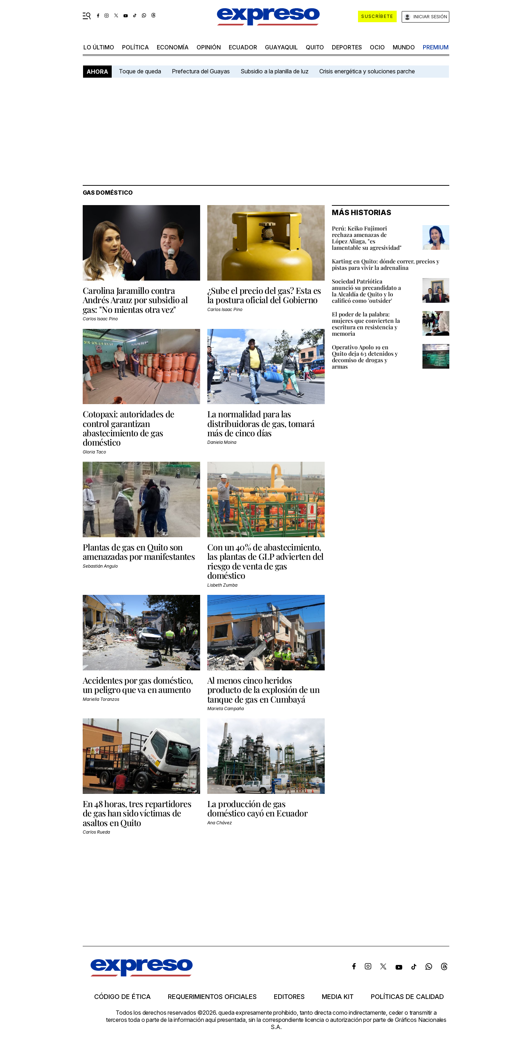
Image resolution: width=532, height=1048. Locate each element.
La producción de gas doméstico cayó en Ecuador (257, 808)
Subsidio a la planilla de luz (275, 71)
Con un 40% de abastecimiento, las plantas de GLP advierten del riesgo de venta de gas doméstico (265, 561)
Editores (289, 997)
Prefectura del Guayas (201, 71)
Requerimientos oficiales (212, 997)
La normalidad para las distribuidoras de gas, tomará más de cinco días (261, 423)
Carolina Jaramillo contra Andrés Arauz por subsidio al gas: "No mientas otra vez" (135, 300)
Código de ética (122, 997)
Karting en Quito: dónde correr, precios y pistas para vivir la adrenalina (385, 264)
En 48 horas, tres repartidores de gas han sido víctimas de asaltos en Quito (137, 813)
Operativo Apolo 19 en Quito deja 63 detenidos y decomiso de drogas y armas (365, 356)
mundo (404, 47)
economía (173, 47)
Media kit (338, 997)
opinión (209, 47)
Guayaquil (281, 47)
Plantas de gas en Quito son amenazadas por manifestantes (139, 551)
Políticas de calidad (407, 997)
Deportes (347, 47)
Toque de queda (140, 71)
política (135, 47)
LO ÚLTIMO (98, 47)
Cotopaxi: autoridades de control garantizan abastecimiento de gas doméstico (128, 428)
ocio (377, 47)
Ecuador (243, 47)
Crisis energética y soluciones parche (367, 71)
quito (315, 47)
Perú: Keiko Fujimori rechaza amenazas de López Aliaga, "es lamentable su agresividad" (367, 237)
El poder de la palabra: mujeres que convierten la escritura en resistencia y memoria (366, 323)
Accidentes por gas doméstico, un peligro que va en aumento (138, 684)
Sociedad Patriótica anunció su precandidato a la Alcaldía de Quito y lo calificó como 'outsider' (366, 290)
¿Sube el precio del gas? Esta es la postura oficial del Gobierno (264, 295)
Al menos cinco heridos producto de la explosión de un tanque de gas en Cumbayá (263, 689)
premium (436, 47)
